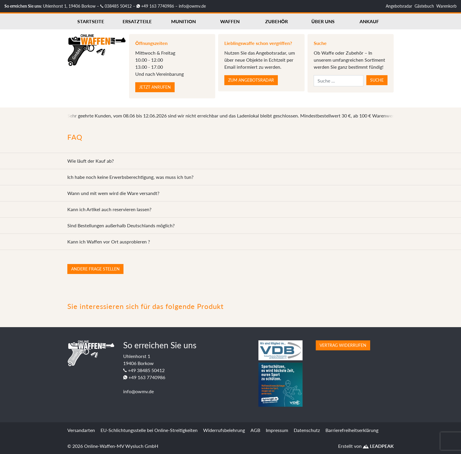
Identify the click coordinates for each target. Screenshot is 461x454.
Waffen (230, 21)
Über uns (323, 21)
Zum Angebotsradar (251, 80)
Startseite (90, 21)
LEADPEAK (378, 446)
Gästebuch (424, 6)
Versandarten (81, 430)
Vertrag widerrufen (343, 345)
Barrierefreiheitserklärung (351, 430)
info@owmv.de (192, 6)
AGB (255, 430)
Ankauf (369, 21)
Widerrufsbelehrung (224, 430)
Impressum (277, 430)
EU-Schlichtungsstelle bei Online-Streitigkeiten (149, 430)
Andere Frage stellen (95, 268)
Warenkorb (446, 6)
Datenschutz (307, 430)
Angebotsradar (399, 6)
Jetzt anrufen (155, 87)
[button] (13, 441)
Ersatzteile (137, 21)
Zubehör (276, 21)
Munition (183, 21)
